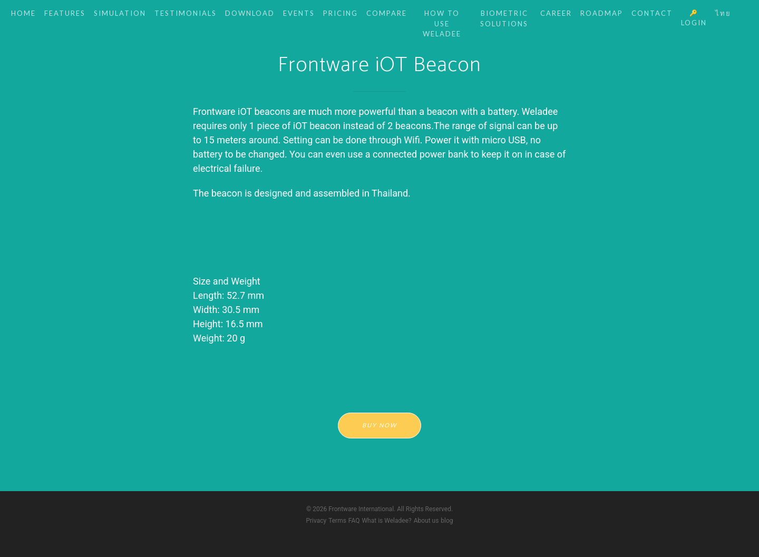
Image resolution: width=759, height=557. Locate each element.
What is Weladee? (386, 520)
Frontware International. (361, 509)
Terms (337, 520)
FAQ (354, 520)
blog (447, 520)
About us (426, 520)
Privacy (316, 520)
